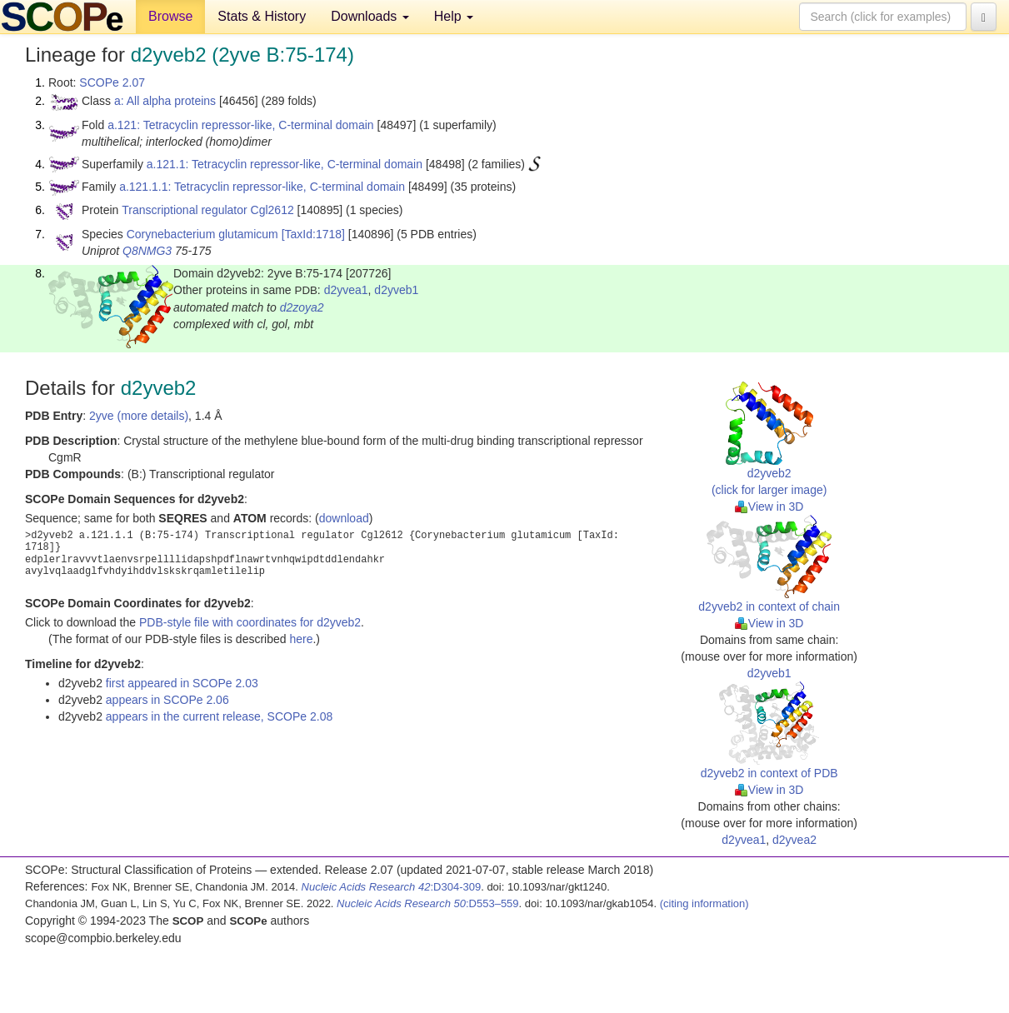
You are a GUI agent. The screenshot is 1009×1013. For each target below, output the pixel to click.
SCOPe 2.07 (112, 82)
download (344, 518)
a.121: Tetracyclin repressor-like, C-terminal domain (240, 125)
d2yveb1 (396, 290)
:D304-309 (392, 887)
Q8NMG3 (147, 250)
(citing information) (704, 903)
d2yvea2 (794, 839)
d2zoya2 (302, 307)
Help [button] (453, 16)
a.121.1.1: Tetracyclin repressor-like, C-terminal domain (262, 186)
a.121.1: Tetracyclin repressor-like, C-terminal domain (284, 164)
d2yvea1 (346, 290)
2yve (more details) (138, 415)
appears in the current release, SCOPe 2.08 (219, 716)
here (300, 639)
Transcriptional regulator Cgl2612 (207, 210)
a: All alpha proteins (165, 100)
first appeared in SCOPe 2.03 (182, 683)
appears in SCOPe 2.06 (167, 699)
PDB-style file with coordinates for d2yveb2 (250, 622)
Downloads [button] (370, 16)
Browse (170, 16)
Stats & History (261, 16)
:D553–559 (428, 903)
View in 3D (769, 506)
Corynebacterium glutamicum (202, 234)
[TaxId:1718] (313, 234)
